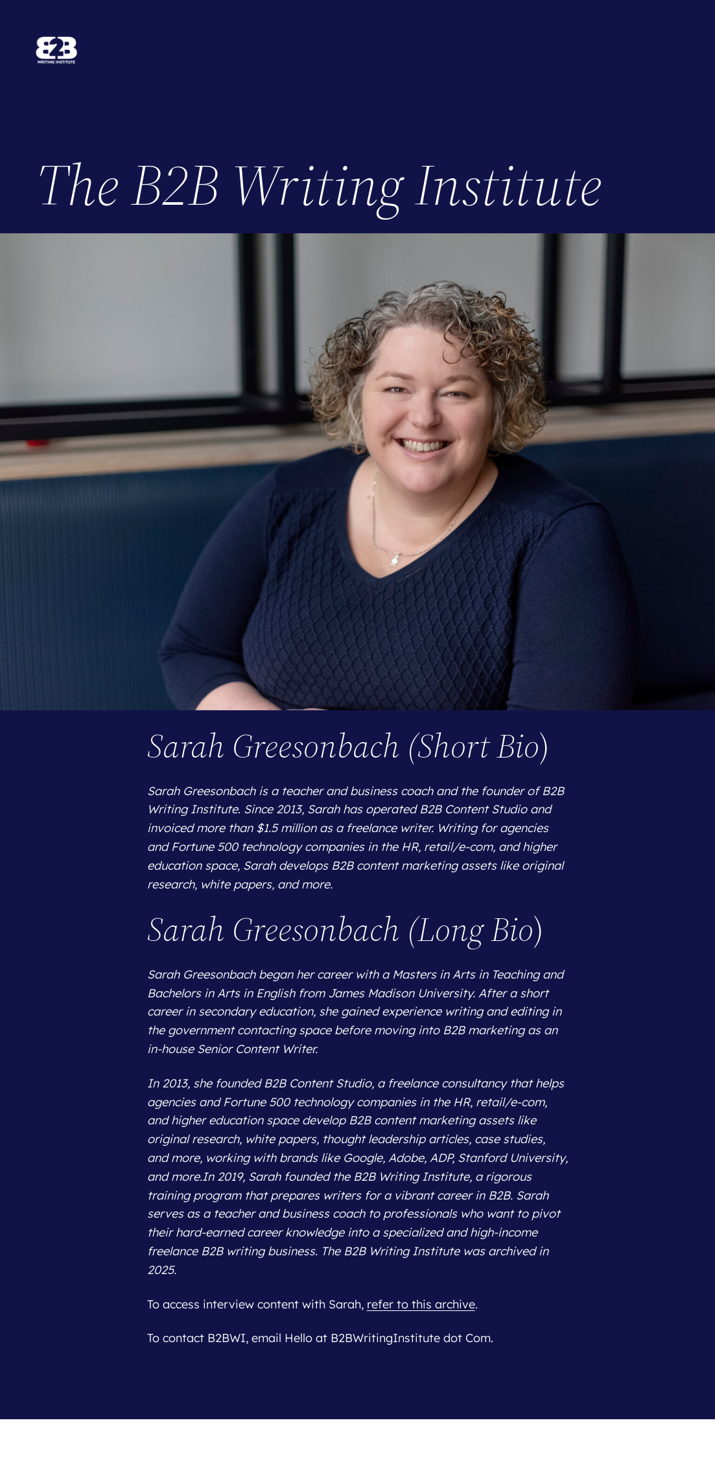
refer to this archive (421, 1304)
